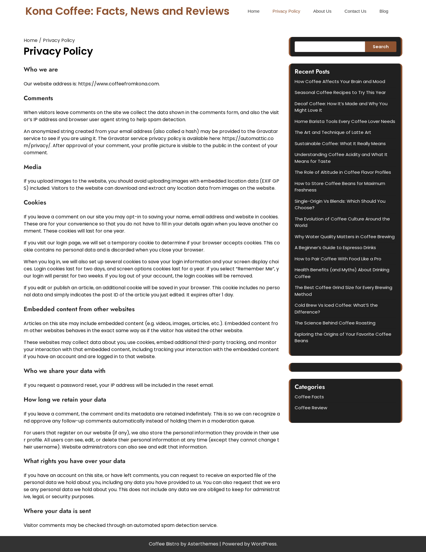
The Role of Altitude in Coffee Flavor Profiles (343, 172)
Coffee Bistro (164, 543)
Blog (384, 11)
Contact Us (355, 11)
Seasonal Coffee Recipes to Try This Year (340, 92)
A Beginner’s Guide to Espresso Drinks (335, 247)
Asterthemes (203, 543)
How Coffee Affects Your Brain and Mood (340, 81)
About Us (322, 11)
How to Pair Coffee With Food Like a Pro (338, 259)
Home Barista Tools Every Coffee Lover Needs (345, 121)
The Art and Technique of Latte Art (333, 132)
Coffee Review (311, 408)
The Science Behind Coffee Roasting (335, 323)
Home (253, 11)
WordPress (264, 543)
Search (381, 47)
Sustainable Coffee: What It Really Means (340, 143)
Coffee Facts (309, 397)
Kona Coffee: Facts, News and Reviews (127, 11)
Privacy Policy (286, 11)
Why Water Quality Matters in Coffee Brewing (345, 236)
